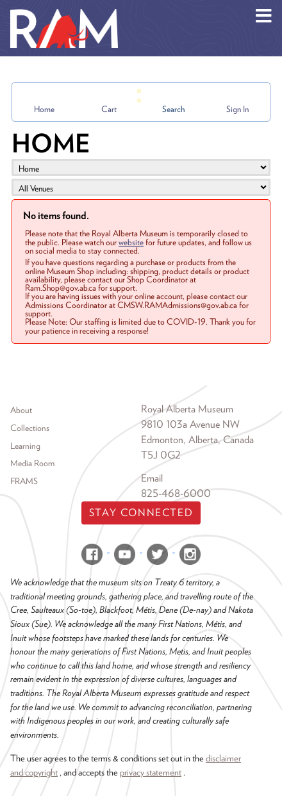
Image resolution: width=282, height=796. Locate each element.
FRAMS (24, 481)
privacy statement (150, 772)
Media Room (32, 463)
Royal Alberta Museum (187, 409)
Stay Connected (141, 513)
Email (152, 478)
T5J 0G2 (161, 455)
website (131, 242)
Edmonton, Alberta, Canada (197, 440)
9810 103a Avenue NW (190, 424)
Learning (25, 446)
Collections (29, 428)
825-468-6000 (176, 493)
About (21, 410)
